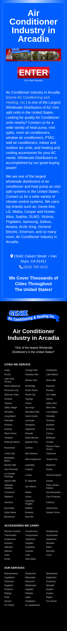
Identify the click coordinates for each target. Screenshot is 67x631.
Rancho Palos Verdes (52, 447)
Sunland (8, 399)
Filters (49, 547)
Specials (50, 585)
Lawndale (29, 465)
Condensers (10, 539)
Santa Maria (10, 512)
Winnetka (8, 412)
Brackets (50, 543)
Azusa (28, 496)
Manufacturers (11, 573)
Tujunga (29, 399)
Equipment (51, 577)
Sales (28, 597)
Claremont (51, 453)
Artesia (49, 481)
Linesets (29, 551)
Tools (6, 555)
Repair (49, 597)
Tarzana (8, 403)
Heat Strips (30, 559)
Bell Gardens (31, 453)
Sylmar (49, 399)
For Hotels (9, 605)
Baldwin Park (31, 442)
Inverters (8, 543)
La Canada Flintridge (9, 475)
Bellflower (50, 437)
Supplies (29, 543)
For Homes (51, 601)
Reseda (49, 390)
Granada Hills (31, 374)
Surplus (49, 593)
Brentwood (9, 517)
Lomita (28, 475)
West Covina (10, 433)
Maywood (50, 465)
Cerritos (29, 448)
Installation (30, 601)
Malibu (28, 492)
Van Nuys (29, 407)
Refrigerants (52, 531)
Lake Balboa (52, 374)
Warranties (30, 577)
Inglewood (30, 429)
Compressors (31, 535)
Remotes (50, 551)
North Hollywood (12, 386)
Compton (8, 437)
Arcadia (49, 442)
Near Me (29, 517)
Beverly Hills (10, 465)
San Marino (30, 486)
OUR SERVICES (14, 567)
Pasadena (30, 425)
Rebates (29, 593)
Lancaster (30, 420)
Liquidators (9, 577)
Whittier (29, 508)
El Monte (50, 429)
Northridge (30, 386)
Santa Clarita (31, 416)
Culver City (9, 453)
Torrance (50, 420)
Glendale (50, 416)
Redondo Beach (12, 442)
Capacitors (30, 539)
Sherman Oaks (11, 394)
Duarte (49, 469)
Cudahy (29, 469)
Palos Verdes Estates (52, 486)
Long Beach (10, 416)
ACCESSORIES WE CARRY (21, 525)
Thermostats (10, 535)
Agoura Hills (10, 481)
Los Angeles (52, 412)
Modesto (29, 512)
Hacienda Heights (29, 502)
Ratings (8, 593)
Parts (6, 597)
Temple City (51, 459)
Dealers (49, 589)
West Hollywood (33, 459)
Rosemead (9, 448)
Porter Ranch (31, 390)
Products (8, 589)
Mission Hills (31, 380)
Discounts (30, 581)
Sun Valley (51, 394)
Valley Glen (51, 403)
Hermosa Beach (53, 475)
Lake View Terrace (9, 380)
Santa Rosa (51, 508)
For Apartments (32, 605)
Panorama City (11, 390)
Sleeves (8, 551)
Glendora (8, 502)
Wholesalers (52, 573)
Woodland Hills (32, 412)
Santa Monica (31, 437)
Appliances (51, 539)
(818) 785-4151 (33, 267)
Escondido (9, 508)
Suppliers (8, 585)
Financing (50, 581)
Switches (8, 547)
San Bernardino (53, 492)
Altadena (8, 496)
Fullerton (50, 502)
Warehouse (30, 585)
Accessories (52, 535)
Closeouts (9, 581)
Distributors (30, 573)
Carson (49, 433)
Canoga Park (31, 370)
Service (7, 601)
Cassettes (30, 547)
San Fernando (11, 469)
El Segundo (30, 481)
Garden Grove (53, 512)
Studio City (30, 394)
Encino (7, 374)
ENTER (33, 72)
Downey (8, 429)
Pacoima (50, 386)
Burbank (50, 425)
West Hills (51, 407)
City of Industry (53, 496)
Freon (49, 555)
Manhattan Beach (9, 459)
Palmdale (8, 420)
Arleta (7, 370)
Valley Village (10, 407)
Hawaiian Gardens (8, 486)
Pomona (8, 425)
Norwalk (29, 433)
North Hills (51, 380)
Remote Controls (12, 531)
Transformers (31, 531)
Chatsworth (51, 370)
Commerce (9, 492)
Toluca (28, 403)
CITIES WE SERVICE (17, 364)
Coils (27, 555)
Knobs (7, 559)
